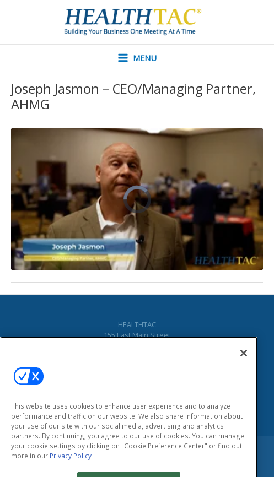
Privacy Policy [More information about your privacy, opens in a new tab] (71, 463)
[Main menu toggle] (137, 58)
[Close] (244, 360)
